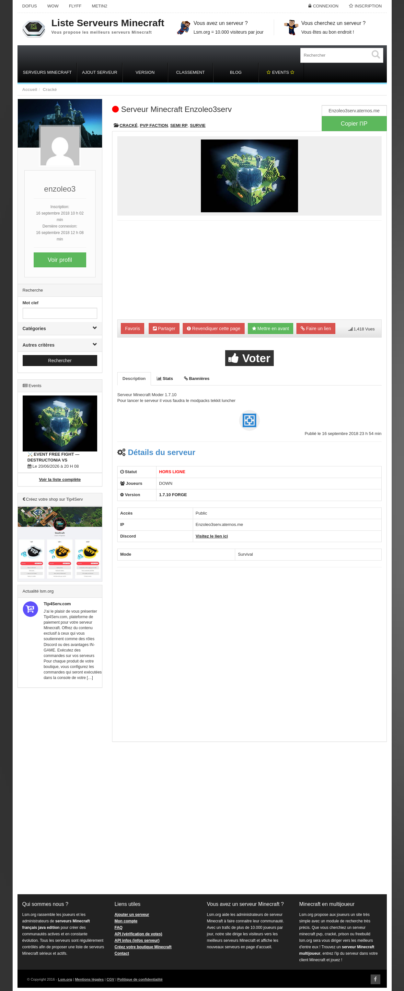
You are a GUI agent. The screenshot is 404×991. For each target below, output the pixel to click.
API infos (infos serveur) (137, 940)
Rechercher (60, 360)
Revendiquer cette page (213, 328)
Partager (164, 328)
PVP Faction (154, 125)
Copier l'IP (354, 123)
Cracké (50, 89)
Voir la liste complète (60, 479)
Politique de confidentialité (140, 979)
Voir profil (60, 260)
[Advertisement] (60, 791)
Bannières (196, 378)
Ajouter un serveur (132, 914)
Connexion (326, 6)
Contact (122, 953)
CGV (110, 979)
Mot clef (31, 302)
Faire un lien (316, 328)
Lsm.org (65, 979)
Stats (165, 378)
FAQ (119, 927)
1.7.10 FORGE (173, 494)
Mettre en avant (270, 328)
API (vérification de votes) (138, 934)
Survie (197, 125)
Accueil (29, 89)
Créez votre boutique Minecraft (143, 947)
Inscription (368, 6)
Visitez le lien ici (212, 536)
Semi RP (179, 125)
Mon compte (126, 921)
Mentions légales (89, 979)
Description (134, 378)
